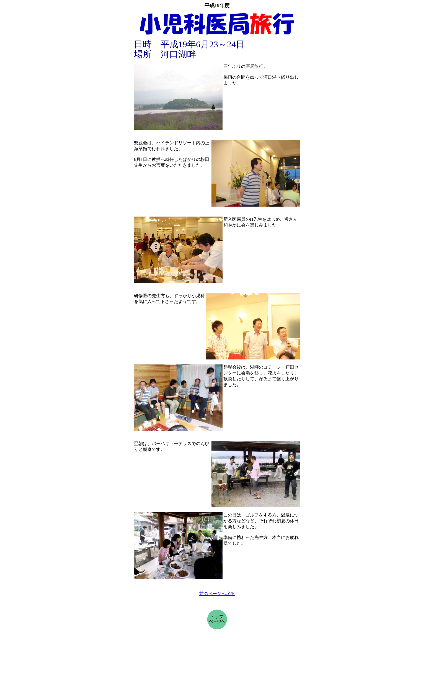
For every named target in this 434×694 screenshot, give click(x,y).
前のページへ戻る (217, 593)
